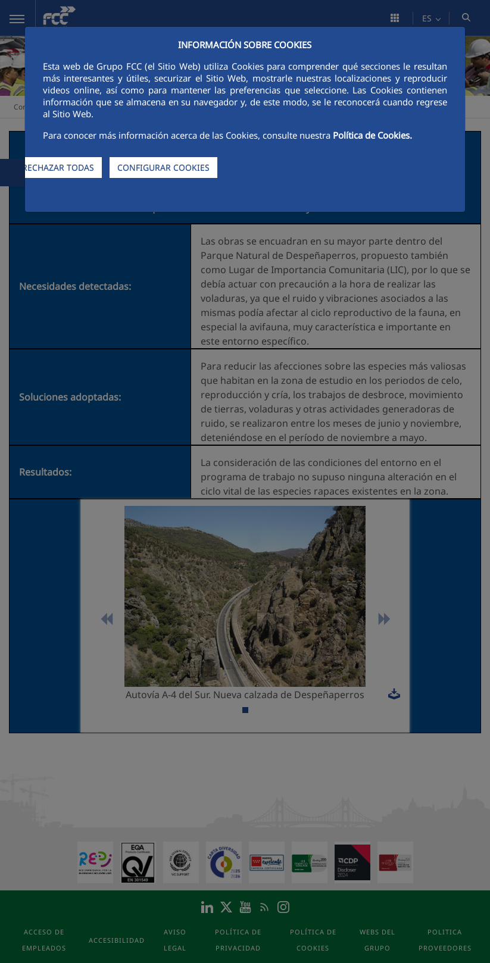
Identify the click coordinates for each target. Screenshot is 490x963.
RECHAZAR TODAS (58, 167)
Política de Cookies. (372, 135)
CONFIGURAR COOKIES (163, 167)
